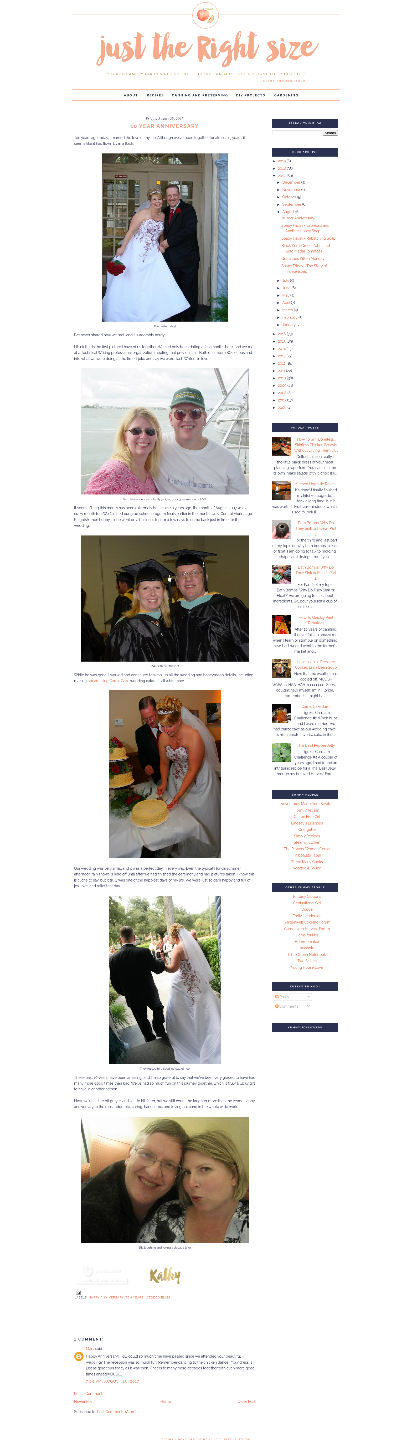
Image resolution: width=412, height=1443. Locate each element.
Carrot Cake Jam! (315, 706)
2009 (282, 385)
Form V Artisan (307, 810)
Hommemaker (307, 942)
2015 (282, 341)
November (291, 190)
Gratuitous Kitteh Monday (303, 258)
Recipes (155, 95)
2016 (282, 334)
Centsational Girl (307, 903)
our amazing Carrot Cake (108, 681)
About (131, 95)
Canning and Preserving (200, 95)
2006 (282, 407)
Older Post (246, 1401)
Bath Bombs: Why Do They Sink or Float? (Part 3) (316, 528)
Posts (282, 997)
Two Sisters (307, 961)
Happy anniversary (106, 1297)
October (289, 197)
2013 (282, 356)
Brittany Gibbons (307, 896)
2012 (282, 363)
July (286, 281)
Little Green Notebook (307, 954)
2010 (282, 378)
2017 (282, 176)
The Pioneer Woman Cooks (307, 849)
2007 (282, 400)
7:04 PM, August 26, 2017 (112, 1381)
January (289, 325)
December (291, 182)
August (288, 212)
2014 (282, 349)
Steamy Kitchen (307, 842)
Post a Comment (88, 1394)
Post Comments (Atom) (116, 1412)
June (286, 288)
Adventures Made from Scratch (307, 804)
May (286, 295)
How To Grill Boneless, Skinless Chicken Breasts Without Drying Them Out (316, 444)
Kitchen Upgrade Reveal (316, 484)
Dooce (307, 909)
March (288, 310)
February (290, 317)
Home (166, 1401)
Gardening (286, 95)
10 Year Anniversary (297, 218)
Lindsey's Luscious (307, 823)
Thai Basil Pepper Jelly (316, 745)
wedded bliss (158, 1297)
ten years (134, 1297)
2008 (282, 393)
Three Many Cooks (307, 862)
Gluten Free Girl (307, 817)
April (286, 303)
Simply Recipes (307, 836)
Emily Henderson (306, 916)
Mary (90, 1349)
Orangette (307, 829)
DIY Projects (250, 95)
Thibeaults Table (307, 855)
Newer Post (84, 1401)
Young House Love (307, 967)
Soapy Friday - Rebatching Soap (308, 238)
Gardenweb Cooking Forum (307, 922)
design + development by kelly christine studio (206, 1439)
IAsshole (307, 948)
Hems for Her (307, 935)
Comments (286, 1006)
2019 (282, 161)
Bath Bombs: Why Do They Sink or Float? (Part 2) (316, 572)
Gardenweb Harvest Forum (307, 929)
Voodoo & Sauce (307, 868)
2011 (282, 371)
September (292, 204)
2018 (282, 168)
